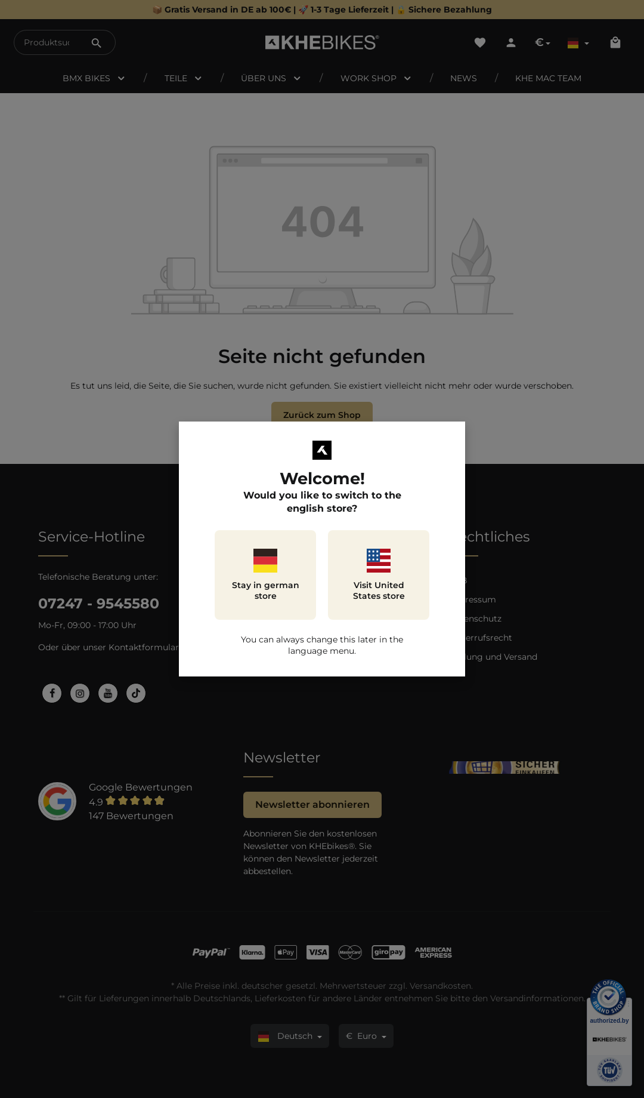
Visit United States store (379, 575)
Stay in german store (265, 575)
